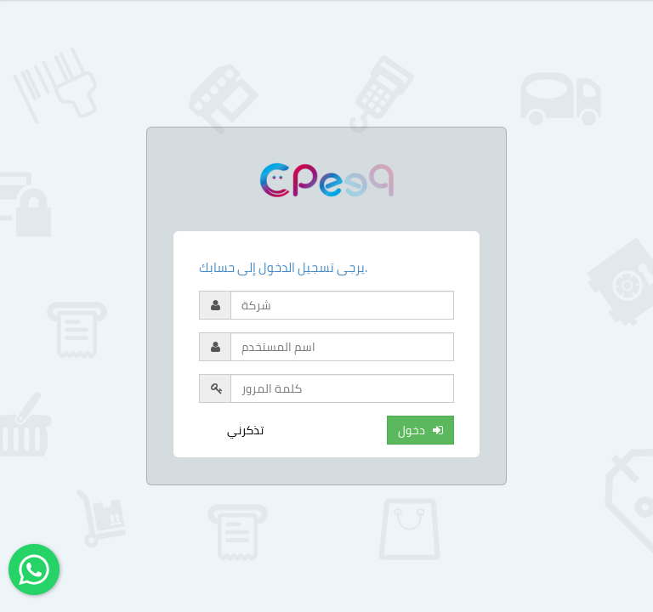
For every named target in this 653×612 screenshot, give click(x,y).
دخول (420, 430)
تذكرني (245, 430)
